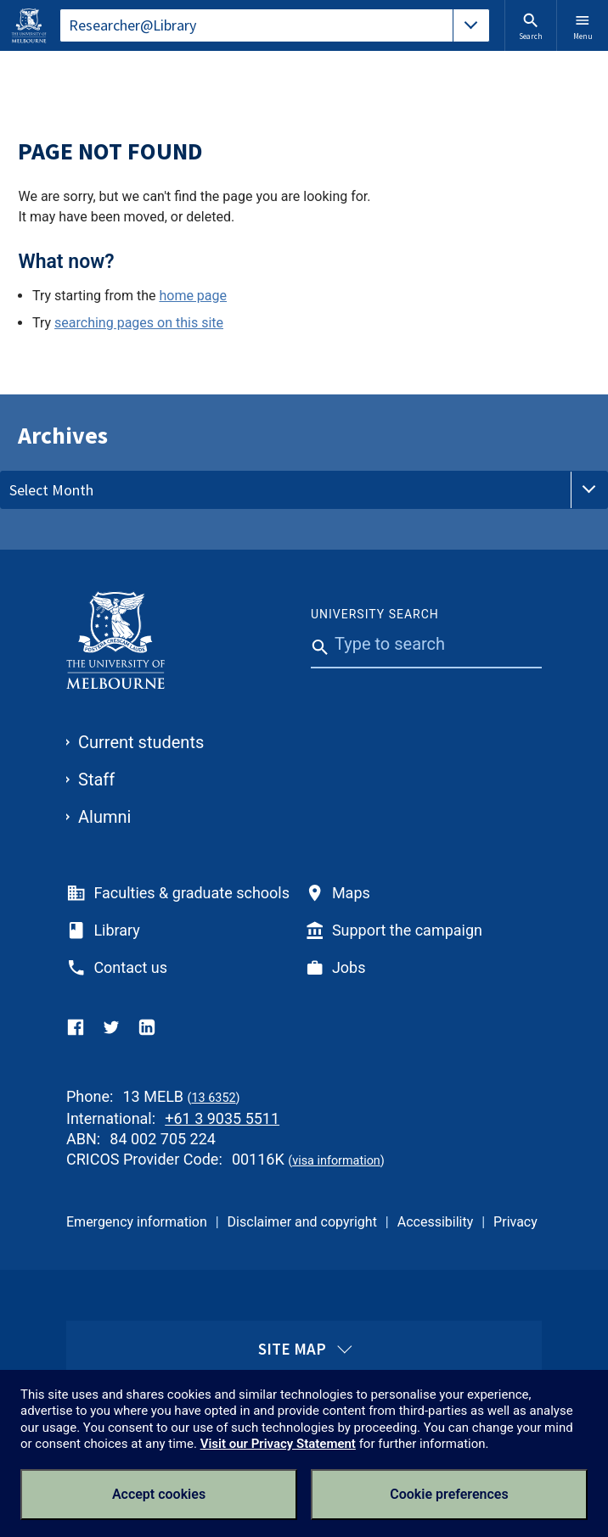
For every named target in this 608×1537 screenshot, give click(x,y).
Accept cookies (158, 1494)
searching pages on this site (138, 323)
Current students (141, 742)
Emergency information (136, 1222)
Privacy (515, 1222)
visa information (336, 1161)
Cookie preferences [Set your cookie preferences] (449, 1494)
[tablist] (274, 25)
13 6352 (213, 1098)
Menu (583, 26)
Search (531, 26)
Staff (96, 779)
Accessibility (435, 1222)
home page (193, 296)
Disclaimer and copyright (302, 1222)
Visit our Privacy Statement (278, 1443)
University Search (375, 614)
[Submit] (316, 683)
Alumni (104, 817)
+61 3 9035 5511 (222, 1118)
